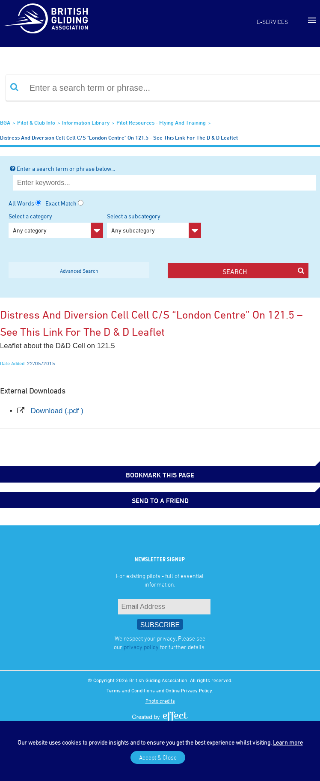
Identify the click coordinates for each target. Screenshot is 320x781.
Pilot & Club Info (36, 122)
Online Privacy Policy (189, 690)
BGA (5, 122)
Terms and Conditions (131, 690)
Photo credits (160, 700)
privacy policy (141, 646)
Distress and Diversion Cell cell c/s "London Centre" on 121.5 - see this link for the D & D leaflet (119, 137)
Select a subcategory (154, 225)
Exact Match (61, 203)
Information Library (86, 122)
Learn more (288, 742)
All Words (21, 203)
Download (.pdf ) (57, 411)
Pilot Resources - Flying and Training (161, 122)
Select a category (56, 225)
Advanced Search (79, 271)
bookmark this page (160, 475)
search (263, 271)
